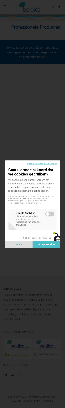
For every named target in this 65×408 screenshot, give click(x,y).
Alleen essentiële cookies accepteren (42, 163)
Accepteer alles (46, 244)
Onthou (19, 244)
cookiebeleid (14, 203)
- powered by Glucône (37, 238)
